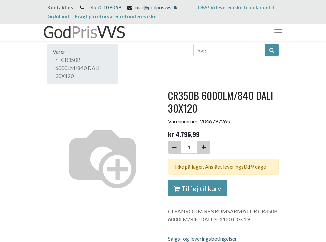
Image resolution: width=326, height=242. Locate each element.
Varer (59, 51)
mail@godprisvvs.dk (156, 7)
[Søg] (272, 50)
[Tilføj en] (203, 147)
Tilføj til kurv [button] (197, 188)
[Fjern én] (174, 147)
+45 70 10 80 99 (104, 7)
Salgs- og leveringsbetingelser (202, 238)
